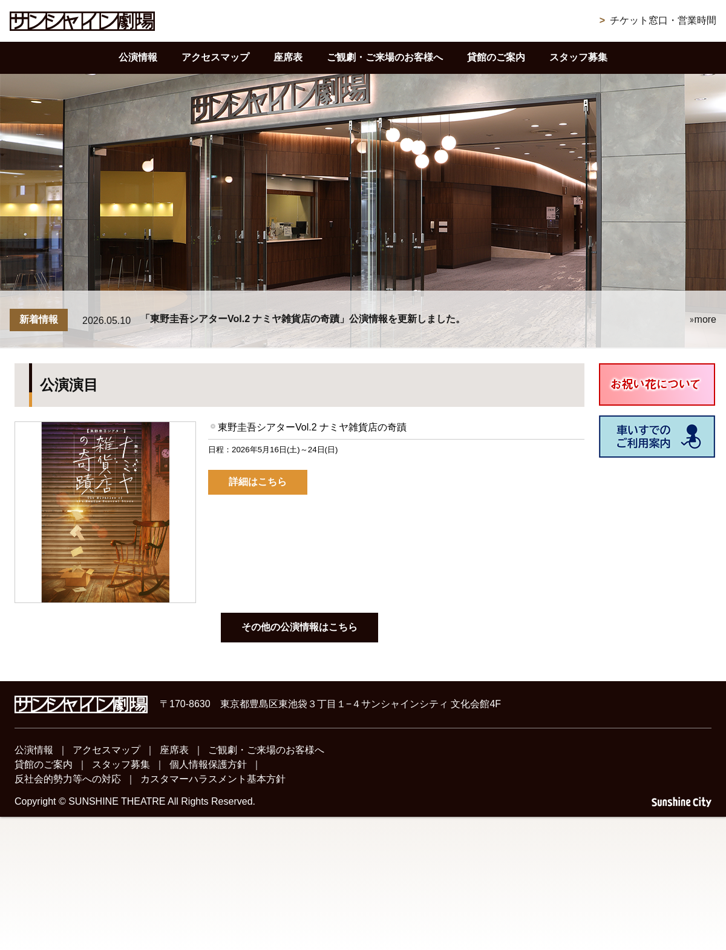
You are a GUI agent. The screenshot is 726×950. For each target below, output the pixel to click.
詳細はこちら (258, 482)
